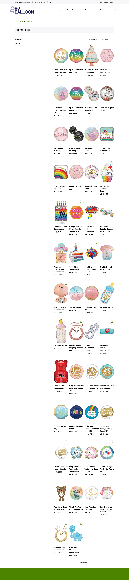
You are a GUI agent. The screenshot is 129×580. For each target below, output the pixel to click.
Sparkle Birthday (67, 72)
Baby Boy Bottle (103, 302)
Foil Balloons (19, 23)
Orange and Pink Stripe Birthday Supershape (66, 226)
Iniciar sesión (104, 2)
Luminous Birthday (85, 148)
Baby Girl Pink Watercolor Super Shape (85, 456)
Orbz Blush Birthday (50, 148)
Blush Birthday (66, 186)
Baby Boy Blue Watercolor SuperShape (65, 456)
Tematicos (29, 23)
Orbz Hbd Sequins (104, 110)
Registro (112, 2)
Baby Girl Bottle (48, 340)
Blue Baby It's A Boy (49, 416)
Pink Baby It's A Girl (86, 302)
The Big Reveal (66, 302)
